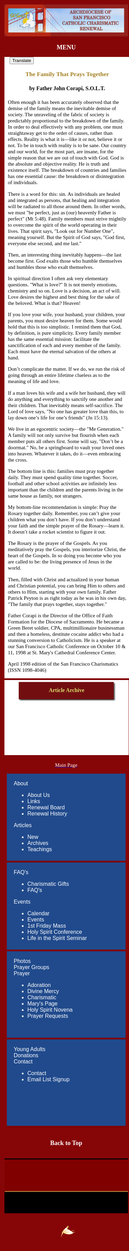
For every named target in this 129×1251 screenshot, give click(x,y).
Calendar (38, 913)
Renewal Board (45, 807)
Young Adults (29, 1049)
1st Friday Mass (46, 926)
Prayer (22, 973)
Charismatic (41, 997)
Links (33, 801)
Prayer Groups (31, 967)
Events (22, 902)
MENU (66, 47)
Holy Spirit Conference (54, 932)
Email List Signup (48, 1079)
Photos (22, 961)
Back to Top (66, 1143)
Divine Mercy (43, 991)
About (21, 783)
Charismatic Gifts (48, 884)
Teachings (39, 849)
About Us (38, 795)
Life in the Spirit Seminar (57, 938)
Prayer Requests (47, 1016)
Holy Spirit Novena (50, 1010)
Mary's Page (42, 1003)
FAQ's (21, 872)
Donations (26, 1055)
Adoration (39, 985)
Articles (22, 825)
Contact (23, 1061)
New (32, 837)
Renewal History (47, 814)
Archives (37, 843)
